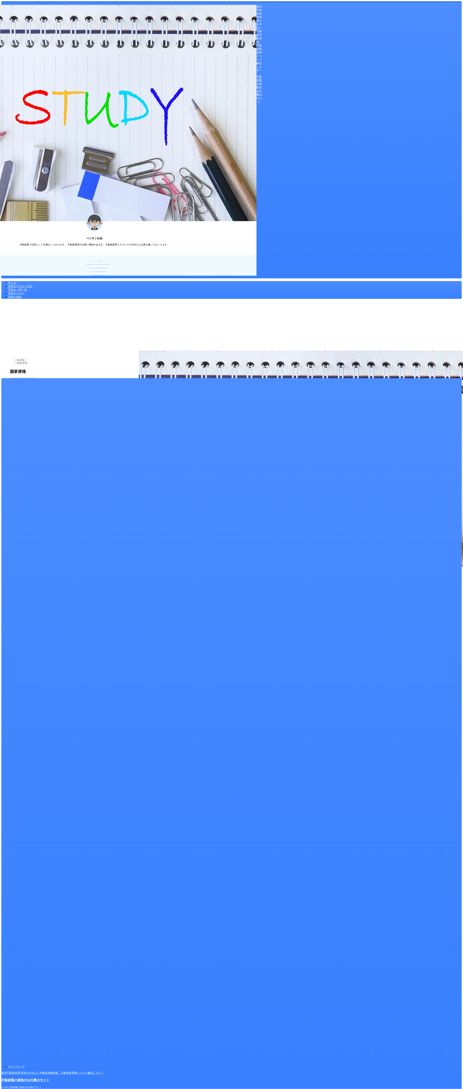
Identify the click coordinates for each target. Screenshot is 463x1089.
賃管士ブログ (16, 293)
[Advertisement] (231, 325)
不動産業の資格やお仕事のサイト (25, 1080)
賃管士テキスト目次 (20, 286)
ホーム (12, 282)
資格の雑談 (15, 296)
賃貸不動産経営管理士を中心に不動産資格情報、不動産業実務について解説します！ (52, 1072)
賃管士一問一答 (17, 289)
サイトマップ (16, 1066)
